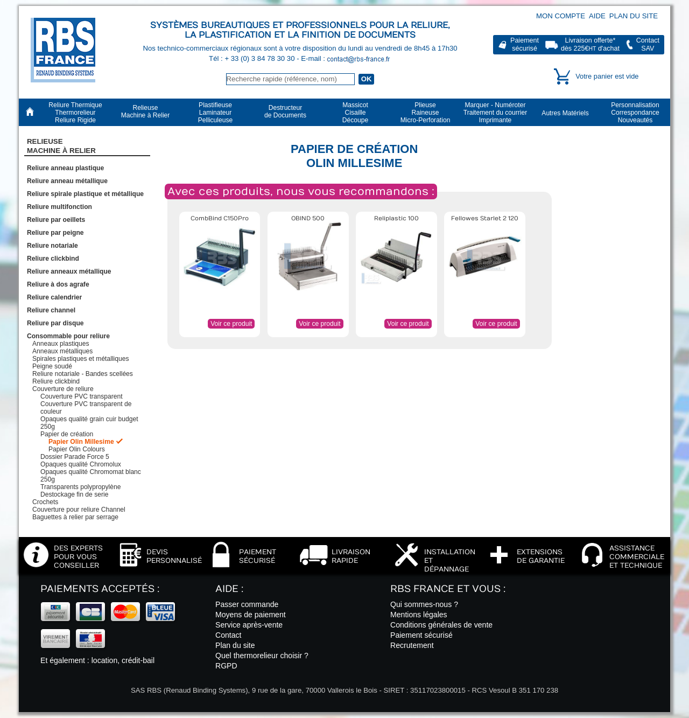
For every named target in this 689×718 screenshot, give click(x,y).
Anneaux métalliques (62, 351)
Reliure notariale (52, 245)
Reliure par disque (55, 323)
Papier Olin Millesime (81, 441)
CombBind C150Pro (220, 218)
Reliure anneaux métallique (69, 271)
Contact (228, 635)
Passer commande (246, 604)
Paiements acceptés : (99, 589)
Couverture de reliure (63, 389)
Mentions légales (418, 614)
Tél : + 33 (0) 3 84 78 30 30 (253, 58)
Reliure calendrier (54, 297)
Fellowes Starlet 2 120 (484, 218)
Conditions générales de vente (441, 625)
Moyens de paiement (250, 614)
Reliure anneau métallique (67, 181)
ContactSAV (647, 44)
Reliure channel (51, 310)
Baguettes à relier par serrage (75, 517)
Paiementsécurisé (524, 44)
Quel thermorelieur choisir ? (261, 655)
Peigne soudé (52, 366)
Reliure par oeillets (56, 220)
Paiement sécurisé (421, 635)
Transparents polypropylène (80, 487)
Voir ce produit (231, 323)
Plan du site (633, 16)
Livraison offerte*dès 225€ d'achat (590, 44)
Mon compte (560, 16)
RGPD (226, 665)
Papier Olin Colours (76, 449)
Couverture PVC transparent (81, 396)
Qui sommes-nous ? (424, 604)
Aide (597, 16)
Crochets (45, 502)
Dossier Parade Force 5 (74, 457)
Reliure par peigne (55, 232)
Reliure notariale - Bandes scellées (82, 374)
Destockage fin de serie (74, 494)
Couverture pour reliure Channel (78, 509)
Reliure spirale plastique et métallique (85, 194)
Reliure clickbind (53, 258)
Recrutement (412, 645)
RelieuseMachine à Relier (61, 146)
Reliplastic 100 (396, 218)
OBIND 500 (308, 218)
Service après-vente (249, 625)
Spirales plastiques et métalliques (80, 359)
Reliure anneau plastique (65, 168)
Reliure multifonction (59, 207)
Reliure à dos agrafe (58, 284)
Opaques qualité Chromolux (80, 464)
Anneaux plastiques (60, 343)
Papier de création (66, 434)
